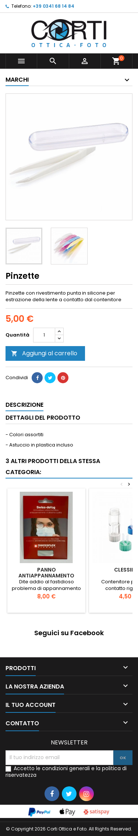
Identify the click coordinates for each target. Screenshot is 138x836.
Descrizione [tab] (24, 405)
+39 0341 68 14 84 (53, 6)
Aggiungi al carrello (44, 353)
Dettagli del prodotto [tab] (43, 417)
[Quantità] (44, 335)
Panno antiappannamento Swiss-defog (46, 575)
